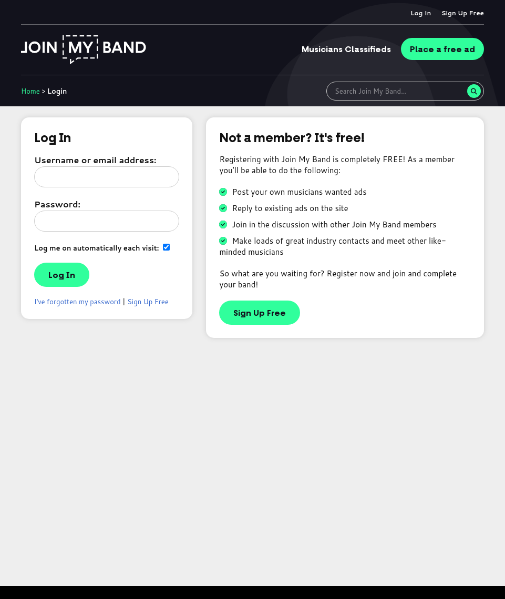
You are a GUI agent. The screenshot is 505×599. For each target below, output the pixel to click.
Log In (420, 12)
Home (30, 91)
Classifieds (346, 49)
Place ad (442, 49)
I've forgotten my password (77, 301)
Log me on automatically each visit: (102, 247)
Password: (57, 204)
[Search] (474, 91)
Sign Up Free (462, 12)
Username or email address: (95, 160)
